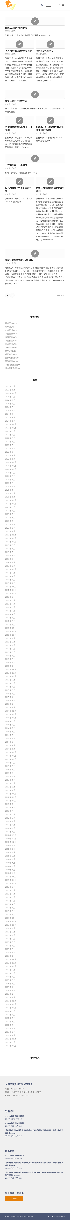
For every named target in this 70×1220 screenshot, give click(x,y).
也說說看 (9, 337)
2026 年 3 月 (10, 386)
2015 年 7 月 (10, 687)
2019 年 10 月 (10, 542)
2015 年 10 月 (10, 676)
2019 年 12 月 (10, 535)
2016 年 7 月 (10, 645)
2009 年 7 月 (10, 935)
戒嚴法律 (9, 354)
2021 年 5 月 (10, 486)
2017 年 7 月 (10, 604)
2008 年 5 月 (10, 984)
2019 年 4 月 (10, 562)
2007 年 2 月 (10, 1035)
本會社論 (9, 341)
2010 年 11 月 (10, 880)
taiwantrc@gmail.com (23, 1095)
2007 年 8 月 (10, 1015)
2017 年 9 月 (10, 597)
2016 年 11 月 (10, 631)
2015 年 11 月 (10, 673)
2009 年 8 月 (10, 932)
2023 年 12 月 (10, 424)
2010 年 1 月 (10, 915)
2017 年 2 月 (10, 621)
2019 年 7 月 (10, 552)
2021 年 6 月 (10, 483)
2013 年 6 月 (10, 773)
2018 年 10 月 (10, 569)
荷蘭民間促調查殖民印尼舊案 (19, 260)
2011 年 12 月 (10, 835)
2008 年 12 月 (10, 959)
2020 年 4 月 (10, 524)
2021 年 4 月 (10, 490)
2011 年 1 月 (10, 873)
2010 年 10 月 (10, 883)
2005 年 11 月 (10, 1046)
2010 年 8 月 (10, 890)
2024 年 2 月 (10, 417)
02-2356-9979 (17, 1089)
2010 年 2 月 (10, 911)
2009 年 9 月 (10, 928)
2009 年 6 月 (10, 939)
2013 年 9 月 (10, 763)
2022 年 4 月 (10, 448)
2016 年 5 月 (10, 652)
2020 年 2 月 (10, 531)
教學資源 (9, 327)
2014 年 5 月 (10, 735)
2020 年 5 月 (10, 521)
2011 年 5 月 (10, 859)
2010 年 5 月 (10, 901)
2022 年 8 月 (10, 438)
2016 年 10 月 (10, 635)
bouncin (62, 1216)
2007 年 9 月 (10, 1011)
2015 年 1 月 (10, 707)
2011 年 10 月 (10, 842)
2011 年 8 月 (10, 849)
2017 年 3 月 (10, 618)
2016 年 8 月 (10, 642)
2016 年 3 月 (10, 659)
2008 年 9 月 (10, 970)
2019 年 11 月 (10, 538)
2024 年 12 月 (10, 393)
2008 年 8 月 (10, 973)
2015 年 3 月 (10, 700)
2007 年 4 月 (10, 1028)
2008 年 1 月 (10, 997)
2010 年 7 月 (10, 894)
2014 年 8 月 (10, 725)
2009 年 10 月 (10, 925)
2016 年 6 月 (10, 649)
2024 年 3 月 (10, 414)
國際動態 (9, 361)
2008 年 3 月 (10, 990)
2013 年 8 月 (10, 766)
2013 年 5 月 (10, 776)
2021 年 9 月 (10, 473)
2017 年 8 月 (10, 600)
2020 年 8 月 (10, 511)
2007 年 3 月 (10, 1032)
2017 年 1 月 (10, 625)
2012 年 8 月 (10, 808)
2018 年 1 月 (10, 583)
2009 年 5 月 (10, 942)
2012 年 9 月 (10, 804)
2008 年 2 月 (10, 994)
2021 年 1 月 (10, 497)
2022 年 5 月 (10, 445)
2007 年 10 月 (10, 1008)
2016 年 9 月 (10, 638)
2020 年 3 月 (10, 528)
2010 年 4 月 (10, 904)
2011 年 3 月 (10, 866)
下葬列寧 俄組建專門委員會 (18, 51)
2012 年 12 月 (10, 794)
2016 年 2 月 (10, 663)
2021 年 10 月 (10, 469)
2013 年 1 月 (10, 790)
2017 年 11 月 (10, 590)
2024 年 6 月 (10, 404)
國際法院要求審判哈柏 (16, 28)
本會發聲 (9, 334)
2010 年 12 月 (10, 877)
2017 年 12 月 (10, 587)
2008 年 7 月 (10, 977)
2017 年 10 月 (10, 593)
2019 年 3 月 (10, 566)
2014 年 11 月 (10, 714)
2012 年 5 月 (10, 818)
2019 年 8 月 (10, 549)
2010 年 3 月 (10, 908)
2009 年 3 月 (10, 949)
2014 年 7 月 (10, 728)
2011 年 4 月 (10, 863)
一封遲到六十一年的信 (16, 165)
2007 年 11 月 (10, 1004)
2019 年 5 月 (10, 559)
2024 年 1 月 (10, 421)
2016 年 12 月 (10, 628)
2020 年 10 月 (10, 504)
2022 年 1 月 (10, 459)
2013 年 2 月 (10, 787)
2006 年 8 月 (10, 1042)
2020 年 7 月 (10, 514)
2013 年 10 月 (10, 759)
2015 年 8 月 (10, 683)
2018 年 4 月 (10, 576)
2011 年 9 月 (10, 845)
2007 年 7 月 (10, 1018)
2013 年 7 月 (10, 770)
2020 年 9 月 (10, 507)
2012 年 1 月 (10, 832)
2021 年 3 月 (10, 493)
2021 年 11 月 (10, 466)
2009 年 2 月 (10, 953)
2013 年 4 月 (10, 780)
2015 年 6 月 (10, 690)
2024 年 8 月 (10, 397)
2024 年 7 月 (10, 400)
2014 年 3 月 (10, 742)
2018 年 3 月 (10, 580)
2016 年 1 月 (10, 666)
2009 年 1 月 (10, 956)
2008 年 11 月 (10, 963)
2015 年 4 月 (10, 697)
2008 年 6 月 (10, 980)
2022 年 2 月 (10, 455)
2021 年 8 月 (10, 476)
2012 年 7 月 (10, 811)
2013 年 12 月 (10, 752)
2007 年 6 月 (10, 1022)
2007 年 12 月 (10, 1001)
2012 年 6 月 (10, 814)
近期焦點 (9, 358)
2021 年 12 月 (10, 462)
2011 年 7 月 (10, 852)
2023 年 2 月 (10, 435)
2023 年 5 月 (10, 431)
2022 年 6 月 (10, 442)
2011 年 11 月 (10, 839)
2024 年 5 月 (10, 407)
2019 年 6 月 (10, 556)
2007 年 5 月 (10, 1025)
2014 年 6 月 (10, 732)
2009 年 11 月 (10, 921)
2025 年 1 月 (10, 390)
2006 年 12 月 (10, 1039)
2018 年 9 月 (10, 573)
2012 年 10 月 (10, 801)
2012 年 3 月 (10, 825)
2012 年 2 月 (10, 828)
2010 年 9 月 (10, 887)
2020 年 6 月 (10, 518)
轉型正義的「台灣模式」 (17, 101)
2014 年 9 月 (10, 721)
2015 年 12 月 (10, 669)
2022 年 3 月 (10, 452)
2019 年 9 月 (10, 545)
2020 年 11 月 (10, 500)
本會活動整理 (11, 365)
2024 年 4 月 (10, 411)
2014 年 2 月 (10, 745)
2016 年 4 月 (10, 656)
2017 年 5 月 (10, 611)
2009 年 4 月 (10, 946)
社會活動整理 (11, 368)
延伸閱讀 (9, 323)
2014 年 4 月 (10, 738)
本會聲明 (9, 344)
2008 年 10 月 (10, 966)
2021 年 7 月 (10, 480)
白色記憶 (9, 330)
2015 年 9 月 (10, 680)
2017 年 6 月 (10, 607)
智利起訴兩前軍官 (44, 51)
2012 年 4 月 (10, 821)
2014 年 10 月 (10, 718)
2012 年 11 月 (10, 797)
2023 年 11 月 (10, 428)
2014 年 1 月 (10, 749)
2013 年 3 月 (10, 783)
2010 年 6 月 (10, 897)
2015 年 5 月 (10, 694)
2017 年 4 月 (10, 614)
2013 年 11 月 (10, 756)
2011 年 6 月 (10, 856)
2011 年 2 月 (10, 870)
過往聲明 (9, 347)
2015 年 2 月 (10, 704)
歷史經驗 (9, 351)
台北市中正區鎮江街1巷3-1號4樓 (26, 1092)
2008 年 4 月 (10, 987)
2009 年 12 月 (10, 918)
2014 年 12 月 (10, 711)
